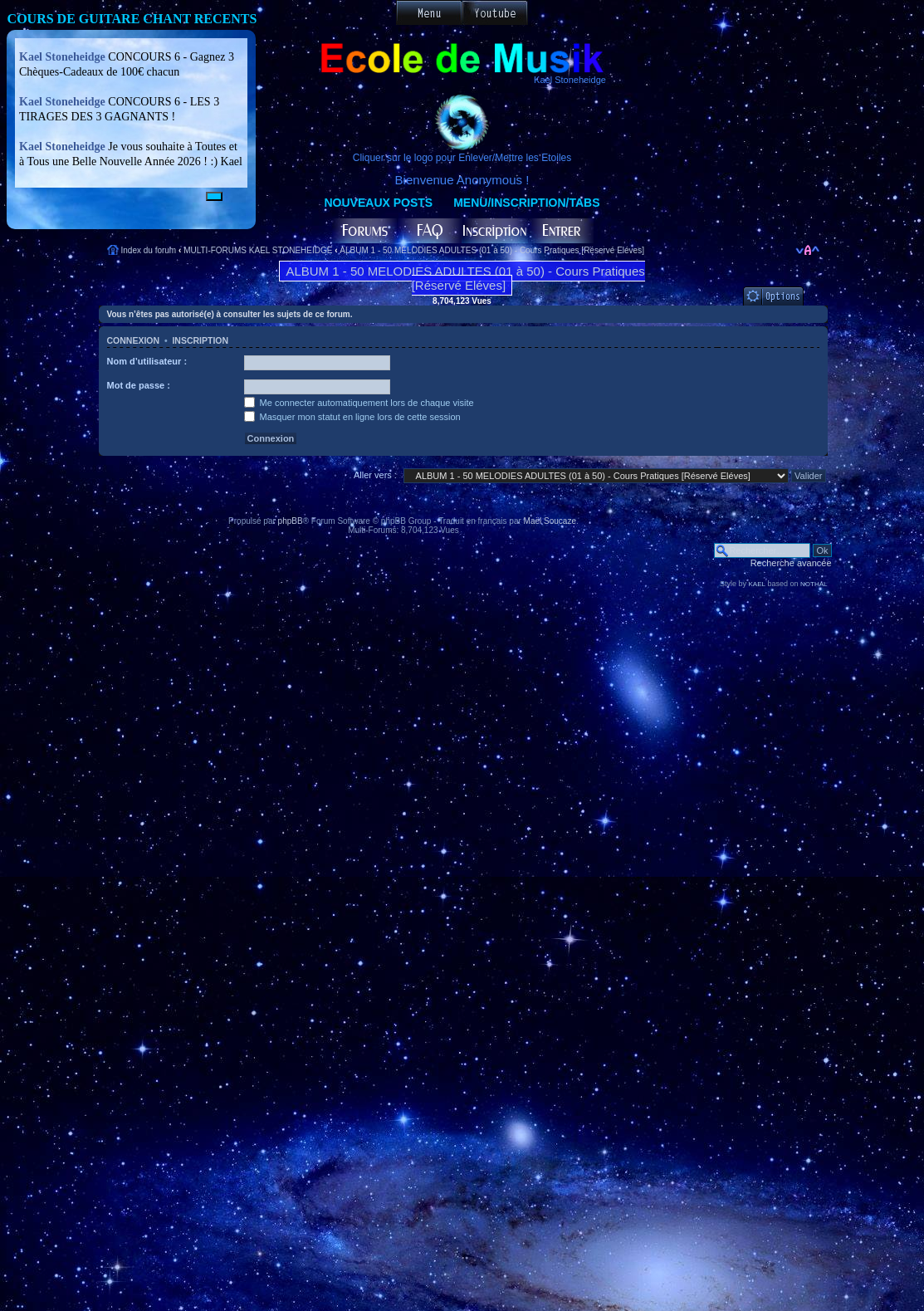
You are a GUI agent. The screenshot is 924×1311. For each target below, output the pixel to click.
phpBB (290, 521)
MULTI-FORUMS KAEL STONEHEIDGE (257, 250)
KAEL (757, 584)
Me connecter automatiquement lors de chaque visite (359, 403)
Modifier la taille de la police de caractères (807, 250)
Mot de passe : (138, 385)
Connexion (133, 340)
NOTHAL (813, 584)
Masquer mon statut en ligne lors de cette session (352, 417)
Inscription (200, 340)
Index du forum (149, 250)
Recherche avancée (791, 563)
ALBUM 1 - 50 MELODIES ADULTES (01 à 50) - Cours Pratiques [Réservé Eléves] (492, 250)
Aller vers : (375, 475)
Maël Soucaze (550, 521)
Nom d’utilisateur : (147, 361)
